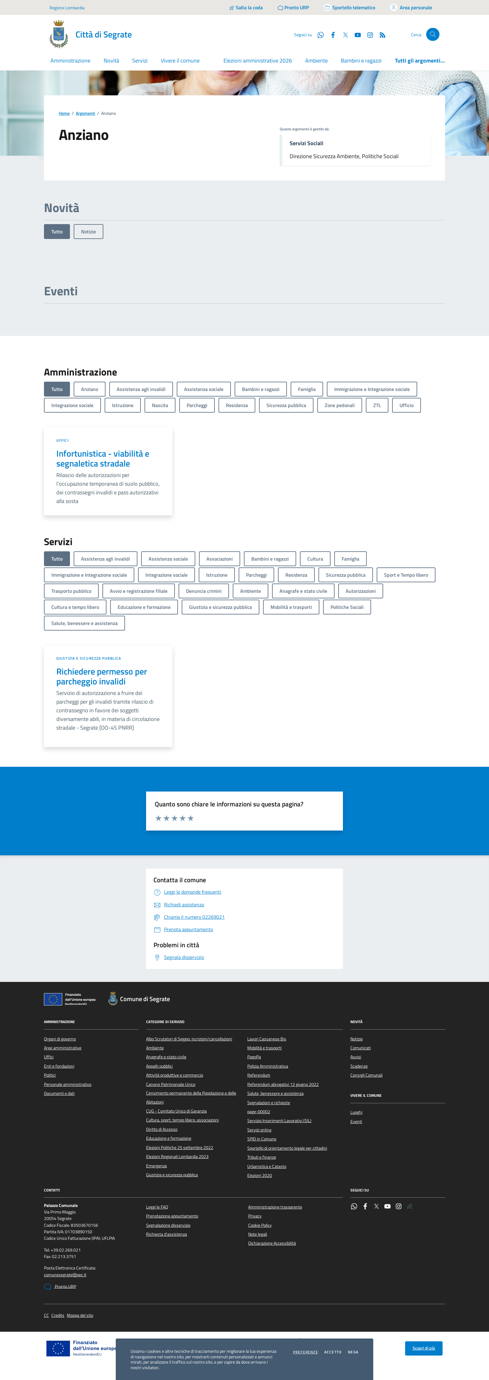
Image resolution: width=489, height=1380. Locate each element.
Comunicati (360, 1047)
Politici (50, 1075)
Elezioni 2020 (259, 1175)
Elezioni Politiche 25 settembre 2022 (179, 1147)
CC (46, 1315)
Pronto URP (60, 1287)
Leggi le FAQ (157, 1207)
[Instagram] (367, 34)
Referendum (258, 1075)
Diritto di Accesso (161, 1129)
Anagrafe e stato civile (166, 1056)
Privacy (255, 1216)
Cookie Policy (260, 1225)
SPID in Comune (261, 1138)
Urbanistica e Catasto (266, 1166)
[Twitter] (343, 34)
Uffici (62, 440)
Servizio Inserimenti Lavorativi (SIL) (279, 1120)
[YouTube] (355, 34)
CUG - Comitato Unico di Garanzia (176, 1111)
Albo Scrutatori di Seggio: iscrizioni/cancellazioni (189, 1038)
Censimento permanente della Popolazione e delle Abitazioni (191, 1097)
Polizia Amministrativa (267, 1066)
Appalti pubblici (159, 1066)
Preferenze (305, 1352)
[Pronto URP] (293, 7)
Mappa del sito (80, 1315)
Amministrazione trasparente (275, 1207)
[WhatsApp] (318, 34)
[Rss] (380, 34)
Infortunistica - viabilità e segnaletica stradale (102, 458)
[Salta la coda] (246, 7)
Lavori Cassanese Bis (266, 1038)
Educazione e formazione (168, 1138)
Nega (353, 1352)
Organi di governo (60, 1038)
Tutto (57, 231)
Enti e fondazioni (59, 1066)
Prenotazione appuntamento (172, 1216)
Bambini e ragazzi (361, 60)
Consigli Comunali (366, 1075)
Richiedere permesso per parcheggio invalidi (101, 676)
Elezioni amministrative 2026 (257, 60)
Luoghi (356, 1112)
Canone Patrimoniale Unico (170, 1084)
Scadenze (359, 1066)
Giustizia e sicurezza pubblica (88, 658)
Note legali (257, 1234)
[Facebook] (330, 34)
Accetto (333, 1352)
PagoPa (254, 1056)
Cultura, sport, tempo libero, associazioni (182, 1120)
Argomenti (85, 113)
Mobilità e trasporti (264, 1047)
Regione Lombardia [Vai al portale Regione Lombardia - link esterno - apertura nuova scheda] (67, 7)
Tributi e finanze (261, 1157)
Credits (57, 1315)
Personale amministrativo (67, 1084)
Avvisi (355, 1056)
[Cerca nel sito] (432, 34)
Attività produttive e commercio (174, 1075)
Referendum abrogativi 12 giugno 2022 (283, 1084)
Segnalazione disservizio (168, 1225)
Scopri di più (424, 1348)
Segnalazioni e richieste (268, 1102)
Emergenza (156, 1165)
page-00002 (258, 1111)
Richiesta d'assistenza (166, 1234)
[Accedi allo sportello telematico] (349, 7)
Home (64, 113)
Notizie (88, 231)
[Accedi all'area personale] (411, 7)
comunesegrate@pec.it (65, 1275)
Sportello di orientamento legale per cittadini (287, 1148)
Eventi (356, 1121)
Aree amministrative (62, 1047)
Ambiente (316, 60)
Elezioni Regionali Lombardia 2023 (177, 1156)
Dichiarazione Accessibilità (272, 1243)
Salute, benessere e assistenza (275, 1093)
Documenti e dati (59, 1093)
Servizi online (259, 1129)
